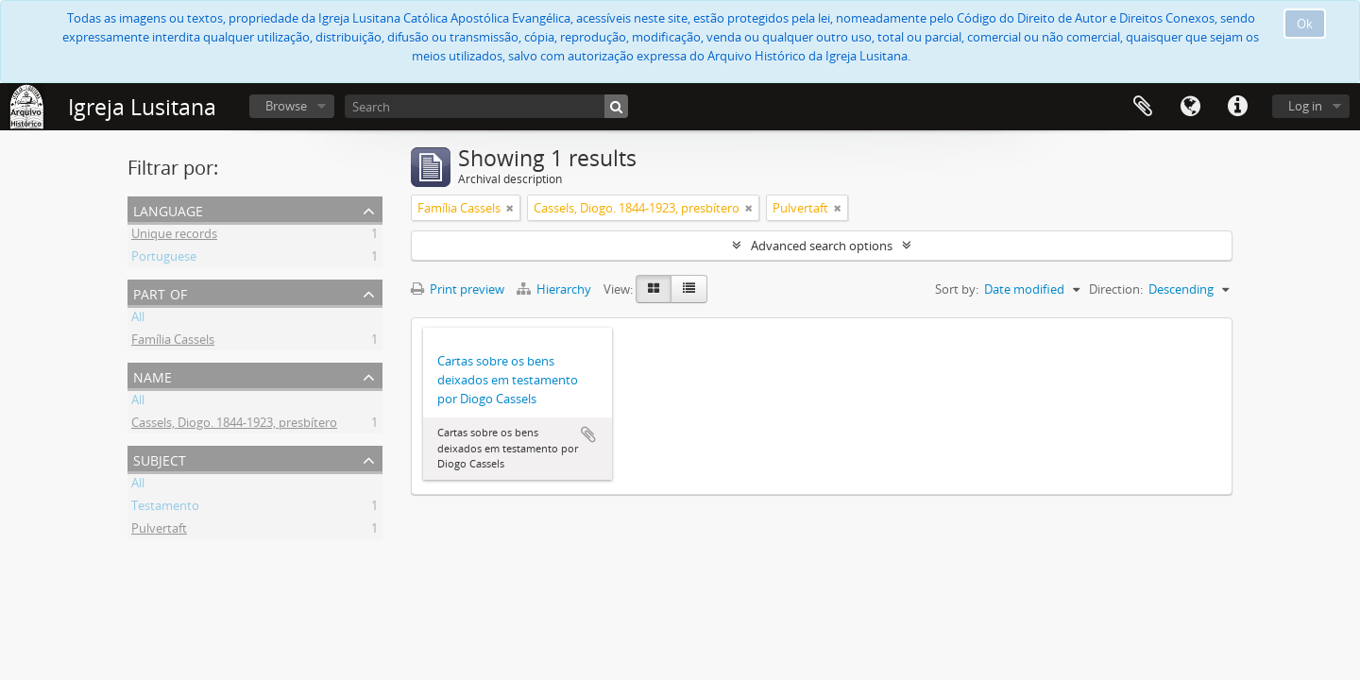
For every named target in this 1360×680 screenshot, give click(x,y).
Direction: (1116, 289)
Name (152, 375)
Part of (160, 292)
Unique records (174, 236)
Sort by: (956, 289)
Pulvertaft (159, 530)
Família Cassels (172, 341)
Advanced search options (821, 245)
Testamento (165, 508)
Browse (286, 105)
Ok (1305, 23)
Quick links (1237, 106)
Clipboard (1142, 106)
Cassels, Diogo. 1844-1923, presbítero (234, 425)
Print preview (457, 289)
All (137, 319)
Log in (1305, 105)
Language (1190, 106)
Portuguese (163, 258)
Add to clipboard (588, 434)
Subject (159, 458)
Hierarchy (555, 289)
